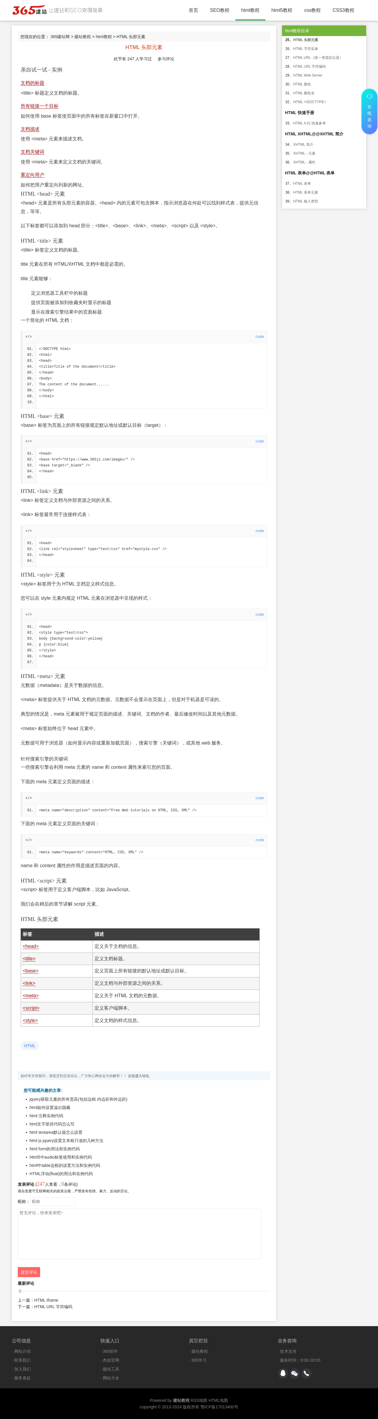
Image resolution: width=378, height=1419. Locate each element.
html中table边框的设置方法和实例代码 (65, 1165)
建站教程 (82, 36)
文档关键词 (32, 151)
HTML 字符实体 (305, 49)
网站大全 (111, 1378)
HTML (29, 1045)
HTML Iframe (46, 1300)
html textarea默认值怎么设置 (56, 1132)
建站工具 (111, 1369)
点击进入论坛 (138, 1076)
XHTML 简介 (303, 144)
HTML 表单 (302, 183)
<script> (31, 1008)
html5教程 (281, 10)
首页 (193, 10)
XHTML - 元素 (304, 153)
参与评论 (166, 58)
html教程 (250, 10)
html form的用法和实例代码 (55, 1148)
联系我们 (22, 1360)
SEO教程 (219, 10)
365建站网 (60, 36)
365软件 (110, 1351)
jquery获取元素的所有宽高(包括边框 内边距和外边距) (78, 1099)
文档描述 (30, 129)
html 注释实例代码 (46, 1115)
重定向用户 (32, 174)
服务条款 (22, 1378)
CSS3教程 (343, 10)
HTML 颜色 (302, 84)
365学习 (198, 1360)
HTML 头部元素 (305, 40)
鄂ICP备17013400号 (219, 1407)
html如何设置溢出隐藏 (50, 1107)
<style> (30, 1020)
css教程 (312, 10)
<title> (29, 958)
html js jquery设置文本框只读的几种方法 (66, 1140)
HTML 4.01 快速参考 (309, 123)
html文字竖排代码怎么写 (52, 1124)
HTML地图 (218, 1400)
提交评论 (29, 1272)
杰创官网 (111, 1360)
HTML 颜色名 (304, 93)
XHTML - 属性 (304, 162)
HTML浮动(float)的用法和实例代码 (61, 1173)
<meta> (31, 995)
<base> (30, 970)
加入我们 (22, 1369)
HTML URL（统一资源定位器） (318, 58)
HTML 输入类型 (305, 201)
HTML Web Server (307, 75)
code (259, 337)
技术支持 (288, 1351)
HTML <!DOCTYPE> (309, 102)
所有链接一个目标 (39, 105)
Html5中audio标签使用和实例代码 (61, 1157)
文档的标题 (32, 82)
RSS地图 (198, 1400)
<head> (31, 946)
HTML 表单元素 (305, 192)
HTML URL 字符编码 (53, 1306)
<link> (29, 983)
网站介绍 (22, 1351)
